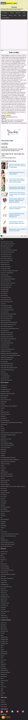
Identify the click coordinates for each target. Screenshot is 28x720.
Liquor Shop (3, 467)
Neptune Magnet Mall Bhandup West (9, 322)
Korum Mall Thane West (6, 299)
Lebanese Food (4, 594)
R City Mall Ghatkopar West (7, 342)
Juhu (2, 647)
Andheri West (4, 622)
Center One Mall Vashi (6, 248)
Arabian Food (4, 553)
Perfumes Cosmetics (5, 492)
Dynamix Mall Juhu (5, 262)
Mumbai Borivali (4, 670)
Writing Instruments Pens (6, 546)
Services (3, 513)
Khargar (2, 655)
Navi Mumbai (4, 676)
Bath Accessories (4, 395)
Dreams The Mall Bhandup (7, 260)
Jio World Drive (4, 293)
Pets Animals (4, 496)
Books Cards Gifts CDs (6, 399)
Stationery (3, 523)
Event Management (5, 420)
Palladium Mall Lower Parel (7, 332)
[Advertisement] (14, 34)
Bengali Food (4, 559)
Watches (3, 538)
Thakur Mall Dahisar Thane (7, 365)
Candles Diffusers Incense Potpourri (9, 406)
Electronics (3, 416)
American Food (4, 551)
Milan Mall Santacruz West (7, 318)
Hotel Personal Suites (5, 447)
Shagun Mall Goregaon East (7, 357)
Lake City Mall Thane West (7, 301)
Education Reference (5, 414)
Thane (2, 684)
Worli (2, 695)
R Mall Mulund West (5, 345)
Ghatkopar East (4, 637)
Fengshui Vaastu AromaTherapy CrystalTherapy (11, 422)
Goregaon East (4, 641)
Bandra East (3, 624)
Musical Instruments (5, 480)
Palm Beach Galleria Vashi (7, 334)
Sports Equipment (5, 519)
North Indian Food (5, 603)
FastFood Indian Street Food (7, 570)
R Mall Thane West (5, 347)
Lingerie (2, 465)
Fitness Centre (4, 424)
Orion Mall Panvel (5, 330)
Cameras (3, 403)
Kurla (2, 657)
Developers (4, 15)
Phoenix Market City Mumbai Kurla (8, 338)
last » (26, 235)
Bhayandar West (4, 631)
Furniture (3, 430)
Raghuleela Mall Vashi (6, 351)
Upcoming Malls (5, 17)
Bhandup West (4, 629)
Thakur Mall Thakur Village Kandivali (9, 367)
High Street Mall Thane (6, 281)
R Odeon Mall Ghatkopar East (7, 349)
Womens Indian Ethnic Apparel (7, 544)
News (15, 15)
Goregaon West (4, 643)
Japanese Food (4, 590)
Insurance (3, 453)
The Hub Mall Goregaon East (7, 369)
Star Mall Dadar (4, 361)
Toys (2, 529)
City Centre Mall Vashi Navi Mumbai (9, 250)
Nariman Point (4, 674)
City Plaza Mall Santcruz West (7, 252)
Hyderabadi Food (4, 584)
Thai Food (3, 613)
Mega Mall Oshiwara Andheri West (8, 314)
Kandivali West (4, 653)
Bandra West (3, 627)
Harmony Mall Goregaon (6, 276)
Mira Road (3, 666)
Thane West (3, 686)
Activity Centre (4, 385)
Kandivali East (4, 651)
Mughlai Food (4, 601)
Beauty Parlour (4, 397)
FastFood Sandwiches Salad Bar (8, 574)
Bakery (2, 555)
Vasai (2, 688)
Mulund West (4, 668)
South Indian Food (5, 611)
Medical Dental (4, 472)
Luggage (3, 469)
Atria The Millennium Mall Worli (8, 243)
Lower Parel (3, 660)
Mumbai (14, 7)
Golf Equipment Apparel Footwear (8, 434)
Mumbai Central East (5, 672)
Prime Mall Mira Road (5, 340)
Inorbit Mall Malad (5, 289)
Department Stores (5, 412)
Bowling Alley (4, 401)
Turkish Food (4, 615)
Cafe (2, 561)
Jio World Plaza (4, 295)
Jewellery (8, 115)
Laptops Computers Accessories (8, 461)
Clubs (2, 410)
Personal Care (4, 494)
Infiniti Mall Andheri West (6, 285)
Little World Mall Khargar (6, 305)
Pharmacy (3, 498)
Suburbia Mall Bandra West (7, 363)
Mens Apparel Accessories (6, 474)
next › (22, 235)
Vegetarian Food (4, 617)
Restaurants (3, 607)
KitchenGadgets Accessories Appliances (10, 459)
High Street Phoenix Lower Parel (8, 283)
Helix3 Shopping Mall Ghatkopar (8, 279)
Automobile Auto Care (5, 389)
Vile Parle (3, 693)
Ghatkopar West (4, 639)
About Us (3, 700)
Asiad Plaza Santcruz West (7, 241)
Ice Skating (3, 451)
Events (10, 15)
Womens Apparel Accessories (7, 542)
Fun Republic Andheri (5, 268)
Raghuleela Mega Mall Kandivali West (9, 353)
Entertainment (4, 418)
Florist (2, 426)
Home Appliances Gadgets (7, 443)
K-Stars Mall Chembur (6, 297)
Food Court (3, 576)
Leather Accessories (5, 463)
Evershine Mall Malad (5, 266)
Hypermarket (3, 449)
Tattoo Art (3, 527)
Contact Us (3, 702)
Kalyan (2, 649)
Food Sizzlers (4, 580)
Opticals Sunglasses (5, 484)
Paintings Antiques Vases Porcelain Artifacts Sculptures (13, 486)
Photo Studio (3, 500)
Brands (12, 12)
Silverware (3, 515)
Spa (1, 517)
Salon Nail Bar (4, 509)
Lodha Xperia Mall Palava (6, 307)
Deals (24, 12)
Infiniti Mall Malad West (6, 287)
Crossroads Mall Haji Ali (6, 256)
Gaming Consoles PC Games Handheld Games (11, 432)
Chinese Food (4, 563)
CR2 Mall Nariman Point (6, 254)
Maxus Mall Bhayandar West (7, 309)
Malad (2, 662)
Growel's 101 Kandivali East (7, 272)
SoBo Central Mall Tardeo (6, 359)
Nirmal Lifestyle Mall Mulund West (8, 324)
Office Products (4, 482)
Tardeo (2, 682)
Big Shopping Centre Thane (7, 245)
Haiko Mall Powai (4, 274)
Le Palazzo (3, 303)
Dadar (2, 635)
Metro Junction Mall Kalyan (7, 316)
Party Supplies (4, 490)
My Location (5, 12)
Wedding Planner (4, 540)
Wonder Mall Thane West (6, 380)
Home (2, 50)
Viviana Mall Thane (5, 378)
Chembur (3, 633)
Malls (19, 15)
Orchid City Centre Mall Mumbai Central (9, 328)
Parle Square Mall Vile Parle (7, 336)
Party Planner (4, 488)
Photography (3, 502)
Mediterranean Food (5, 596)
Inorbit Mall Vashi (4, 291)
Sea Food (3, 609)
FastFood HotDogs (5, 568)
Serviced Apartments (5, 511)
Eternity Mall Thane (5, 264)
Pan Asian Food (4, 605)
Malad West (3, 664)
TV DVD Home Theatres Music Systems (10, 533)
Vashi (2, 690)
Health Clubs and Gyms (6, 439)
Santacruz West (4, 680)
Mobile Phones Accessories (7, 476)
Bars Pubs (3, 557)
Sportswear (3, 521)
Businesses (18, 12)
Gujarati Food (4, 582)
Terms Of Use (4, 706)
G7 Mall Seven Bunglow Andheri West (9, 270)
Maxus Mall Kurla (4, 312)
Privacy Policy (4, 704)
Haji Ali (2, 645)
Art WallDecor (4, 387)
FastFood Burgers (5, 566)
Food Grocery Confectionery (7, 578)
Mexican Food (4, 599)
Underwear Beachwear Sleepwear (8, 535)
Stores (24, 15)
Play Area (3, 505)
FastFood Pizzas (4, 572)
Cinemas (3, 408)
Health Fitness (4, 441)
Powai (2, 678)
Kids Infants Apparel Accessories (8, 457)
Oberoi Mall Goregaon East (7, 326)
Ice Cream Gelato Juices (6, 586)
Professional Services (5, 507)
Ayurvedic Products (5, 391)
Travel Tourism (4, 531)
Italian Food (3, 588)
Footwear (3, 428)
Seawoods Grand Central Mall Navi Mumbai (10, 355)
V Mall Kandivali (4, 373)
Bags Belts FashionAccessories (8, 393)
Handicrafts (3, 436)
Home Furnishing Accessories (7, 445)
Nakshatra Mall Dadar (5, 320)
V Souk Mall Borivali (5, 375)
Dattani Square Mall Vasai (6, 258)
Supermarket (3, 525)
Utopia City (3, 371)
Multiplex (3, 478)
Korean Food (4, 592)
